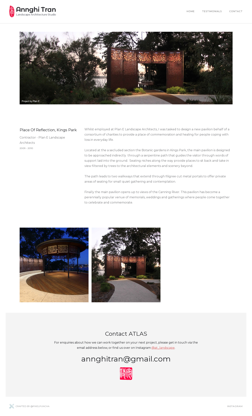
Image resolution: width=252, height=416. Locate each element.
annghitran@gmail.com (126, 358)
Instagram (235, 406)
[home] (32, 11)
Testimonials (212, 11)
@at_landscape (163, 348)
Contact (236, 11)
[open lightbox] (54, 265)
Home (191, 11)
